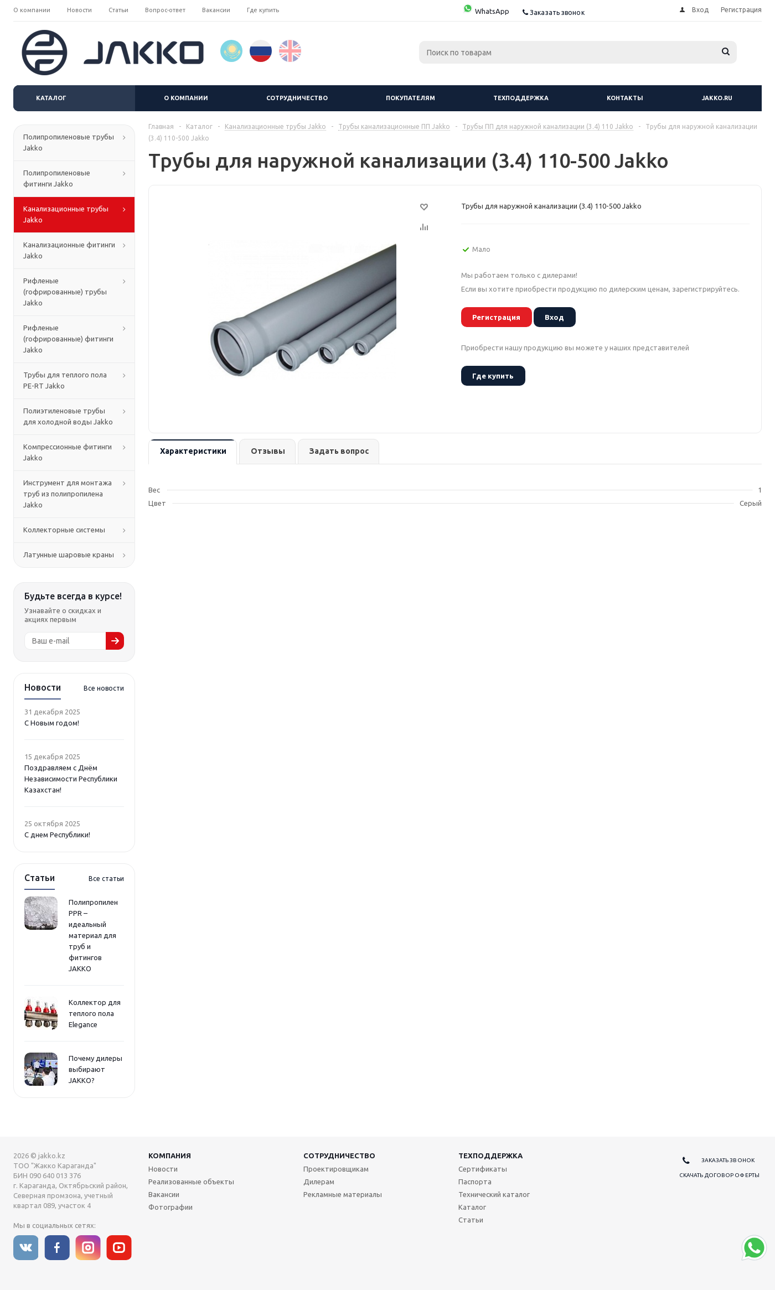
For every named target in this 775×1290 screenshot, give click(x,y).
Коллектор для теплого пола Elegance (95, 1013)
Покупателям (410, 98)
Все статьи (106, 878)
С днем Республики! (57, 834)
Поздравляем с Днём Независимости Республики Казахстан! (70, 779)
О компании (186, 98)
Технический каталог (494, 1194)
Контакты (625, 98)
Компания (169, 1155)
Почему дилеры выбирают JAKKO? (95, 1069)
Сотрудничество (297, 98)
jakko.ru (717, 98)
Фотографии (170, 1207)
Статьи (470, 1220)
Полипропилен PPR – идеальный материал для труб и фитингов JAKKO (93, 935)
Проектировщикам (336, 1169)
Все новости (104, 688)
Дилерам (318, 1181)
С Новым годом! (51, 723)
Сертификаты (482, 1169)
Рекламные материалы (342, 1194)
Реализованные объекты (191, 1181)
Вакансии (163, 1194)
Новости (163, 1169)
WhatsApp (485, 11)
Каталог (51, 98)
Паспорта (475, 1181)
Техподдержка (521, 98)
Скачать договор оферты (719, 1175)
